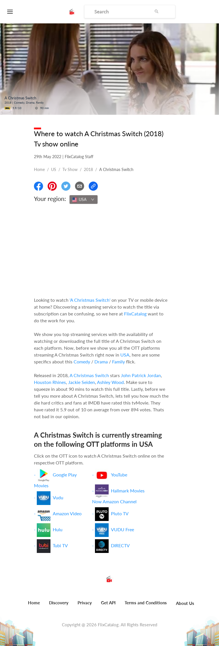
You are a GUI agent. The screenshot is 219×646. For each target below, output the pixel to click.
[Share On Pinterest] (52, 186)
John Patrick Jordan (141, 375)
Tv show (70, 169)
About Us (185, 603)
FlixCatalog (135, 313)
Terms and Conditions (146, 602)
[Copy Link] (93, 186)
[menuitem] (33, 605)
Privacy (85, 602)
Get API (108, 602)
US (53, 169)
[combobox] (83, 199)
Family (118, 361)
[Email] (79, 186)
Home (39, 169)
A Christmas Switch (89, 375)
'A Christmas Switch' (90, 300)
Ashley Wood (110, 382)
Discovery (58, 602)
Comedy (82, 361)
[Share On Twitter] (65, 186)
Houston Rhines (50, 382)
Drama (101, 361)
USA (124, 354)
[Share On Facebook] (38, 186)
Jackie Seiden (81, 382)
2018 (88, 169)
